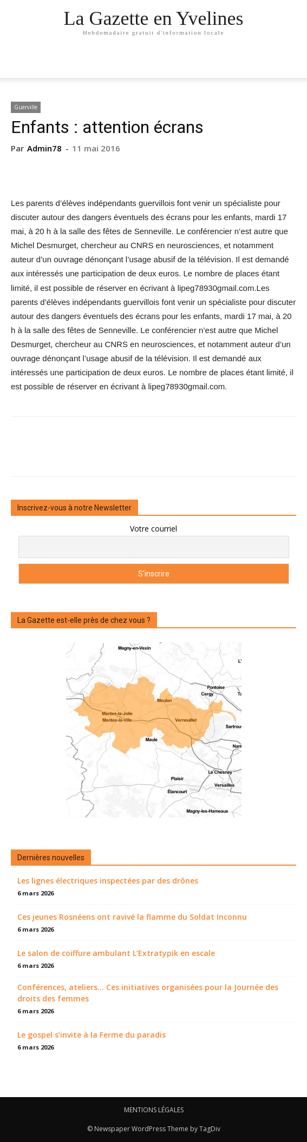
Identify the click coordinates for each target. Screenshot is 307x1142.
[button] (292, 63)
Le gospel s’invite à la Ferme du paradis (91, 1035)
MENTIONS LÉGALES (154, 1109)
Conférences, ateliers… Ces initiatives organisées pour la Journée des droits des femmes (147, 993)
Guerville (25, 107)
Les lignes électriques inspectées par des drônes (107, 880)
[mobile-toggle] (18, 63)
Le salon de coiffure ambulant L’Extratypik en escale (116, 953)
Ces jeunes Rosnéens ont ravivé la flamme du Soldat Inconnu (132, 917)
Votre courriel (153, 528)
